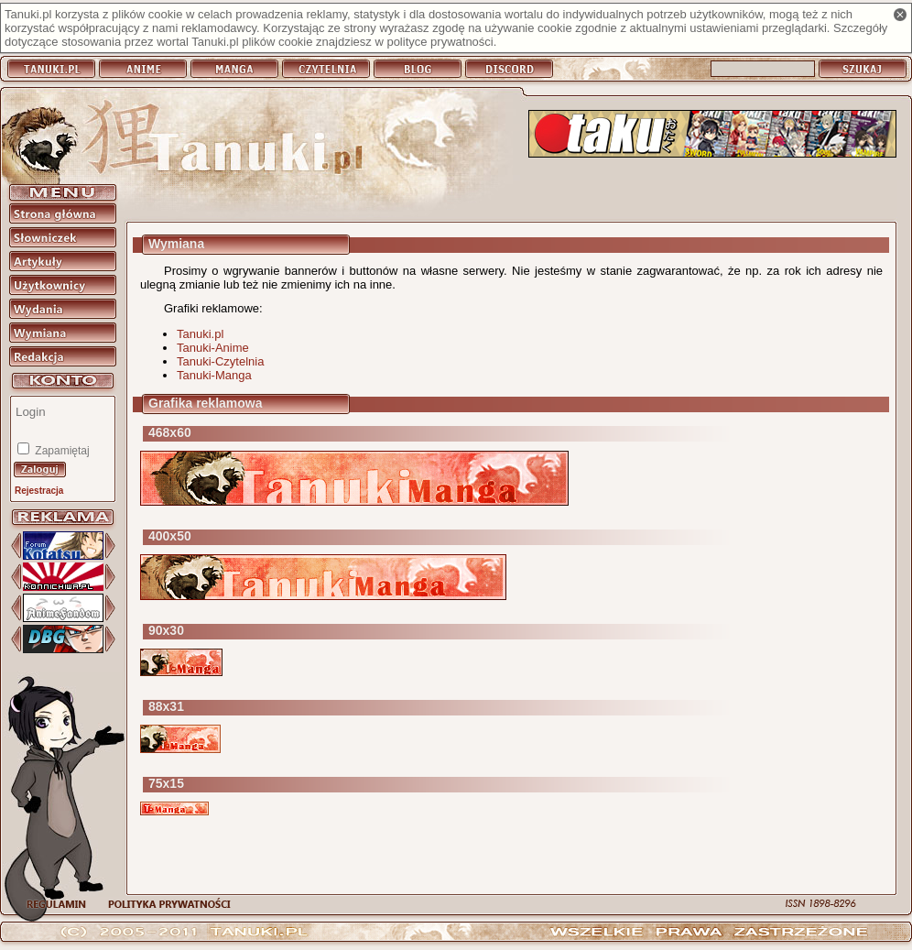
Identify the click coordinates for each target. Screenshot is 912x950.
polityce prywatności (439, 42)
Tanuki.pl (200, 334)
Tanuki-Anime (213, 348)
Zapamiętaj (61, 450)
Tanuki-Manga (214, 375)
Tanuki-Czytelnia (220, 361)
